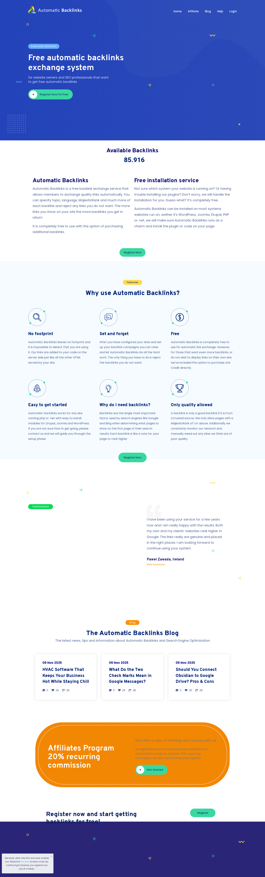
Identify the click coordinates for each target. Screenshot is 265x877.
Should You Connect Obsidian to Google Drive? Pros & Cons (196, 675)
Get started (149, 770)
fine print (25, 861)
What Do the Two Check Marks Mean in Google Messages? (130, 675)
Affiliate (193, 11)
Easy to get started (47, 405)
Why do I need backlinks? (125, 405)
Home (178, 11)
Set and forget (114, 334)
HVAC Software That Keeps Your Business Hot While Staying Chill (65, 675)
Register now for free (48, 94)
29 (55, 690)
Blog (208, 11)
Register (202, 813)
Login (233, 11)
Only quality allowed (191, 405)
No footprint (40, 334)
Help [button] (220, 11)
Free (175, 334)
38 (65, 690)
